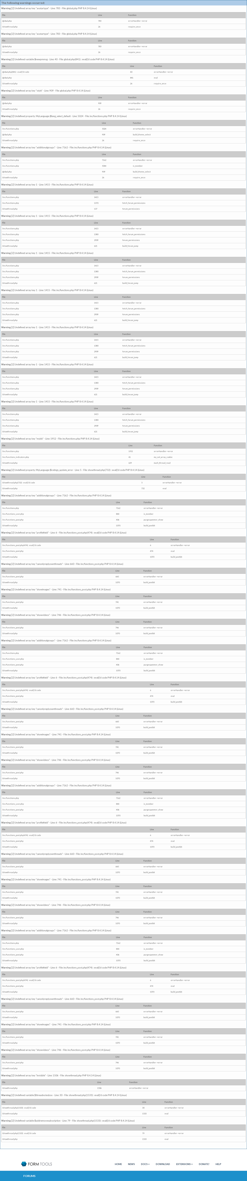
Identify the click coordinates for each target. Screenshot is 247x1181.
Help (218, 1164)
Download (163, 1164)
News (131, 1164)
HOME (118, 1164)
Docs (145, 1164)
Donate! (204, 1164)
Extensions (184, 1164)
